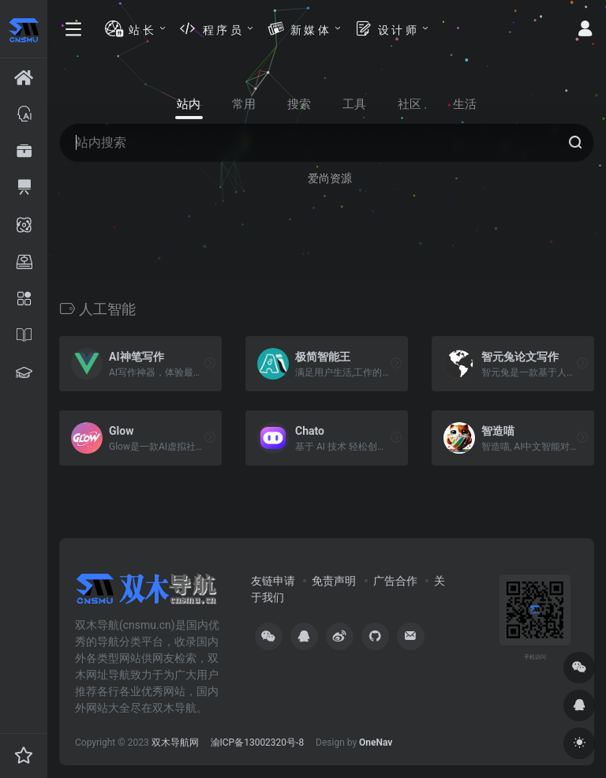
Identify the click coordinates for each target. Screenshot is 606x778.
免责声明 (334, 580)
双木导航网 (175, 742)
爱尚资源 (330, 178)
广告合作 (395, 580)
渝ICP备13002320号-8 (258, 742)
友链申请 (273, 580)
